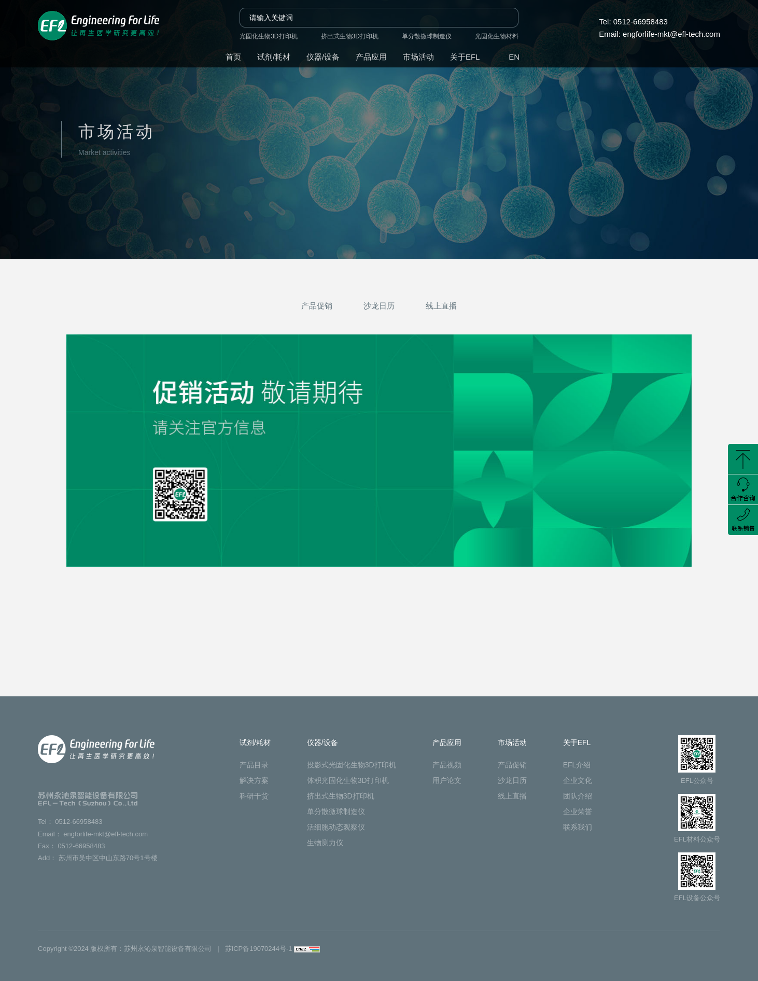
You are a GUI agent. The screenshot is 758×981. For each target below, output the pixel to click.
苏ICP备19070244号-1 (258, 948)
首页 (233, 56)
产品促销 (316, 305)
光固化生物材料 (496, 36)
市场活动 (418, 56)
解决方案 (254, 780)
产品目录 (254, 765)
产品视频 (446, 765)
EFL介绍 (577, 765)
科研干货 (254, 796)
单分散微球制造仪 (427, 36)
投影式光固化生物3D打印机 (351, 765)
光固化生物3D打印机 (268, 36)
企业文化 (577, 780)
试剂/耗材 (273, 56)
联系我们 (577, 827)
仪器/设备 (323, 56)
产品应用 (371, 56)
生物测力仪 (325, 842)
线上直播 (441, 305)
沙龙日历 (379, 305)
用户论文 (446, 780)
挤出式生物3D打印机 (349, 36)
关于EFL (465, 56)
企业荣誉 (577, 811)
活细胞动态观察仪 (336, 827)
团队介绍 (577, 796)
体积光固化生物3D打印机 (348, 780)
